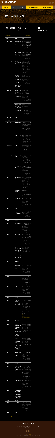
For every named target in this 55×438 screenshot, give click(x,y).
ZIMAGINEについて (33, 7)
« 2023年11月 (8, 35)
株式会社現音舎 (27, 434)
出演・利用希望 (47, 7)
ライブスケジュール (18, 7)
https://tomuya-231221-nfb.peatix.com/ (26, 316)
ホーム (6, 7)
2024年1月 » (28, 35)
